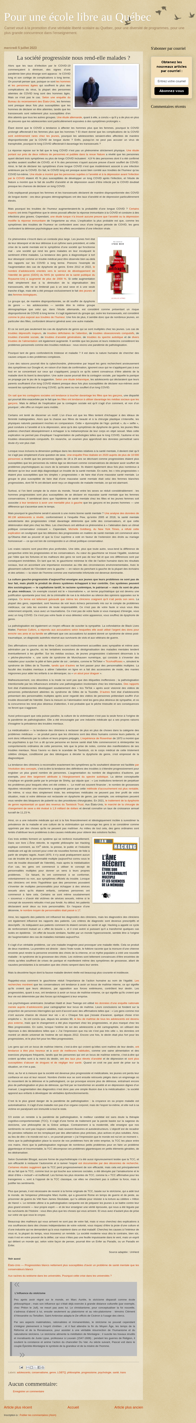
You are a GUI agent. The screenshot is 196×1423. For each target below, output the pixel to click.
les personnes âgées (25, 85)
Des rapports (131, 683)
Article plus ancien (128, 1407)
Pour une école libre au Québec (77, 16)
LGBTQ (61, 1372)
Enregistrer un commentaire (28, 1391)
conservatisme (40, 1372)
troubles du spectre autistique (105, 337)
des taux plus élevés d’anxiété (83, 1058)
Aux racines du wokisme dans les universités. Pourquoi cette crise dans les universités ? (60, 1275)
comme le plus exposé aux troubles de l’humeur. (36, 317)
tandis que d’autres (63, 665)
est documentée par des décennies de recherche (108, 1163)
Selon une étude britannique (72, 379)
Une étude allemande (69, 117)
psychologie (104, 1372)
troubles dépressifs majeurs (24, 333)
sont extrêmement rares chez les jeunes (33, 135)
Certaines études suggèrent (24, 1167)
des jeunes (85, 290)
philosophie (73, 1372)
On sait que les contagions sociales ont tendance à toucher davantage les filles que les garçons (65, 395)
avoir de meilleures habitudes (71, 1050)
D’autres (105, 691)
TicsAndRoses (113, 661)
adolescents (23, 1372)
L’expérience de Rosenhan (96, 738)
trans (123, 1372)
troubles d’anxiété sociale (23, 337)
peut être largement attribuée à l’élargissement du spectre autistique (64, 776)
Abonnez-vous (171, 91)
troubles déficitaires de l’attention (67, 333)
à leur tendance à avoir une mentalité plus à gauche (50, 502)
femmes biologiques (25, 294)
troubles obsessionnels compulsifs (113, 333)
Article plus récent (18, 1407)
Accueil (73, 1407)
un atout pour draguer (86, 673)
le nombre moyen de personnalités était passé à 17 (50, 910)
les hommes (63, 81)
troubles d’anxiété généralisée (63, 337)
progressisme (88, 1372)
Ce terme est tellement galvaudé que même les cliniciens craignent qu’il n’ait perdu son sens (76, 599)
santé (116, 1372)
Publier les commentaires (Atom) (38, 1415)
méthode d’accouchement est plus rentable (112, 788)
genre (52, 1372)
